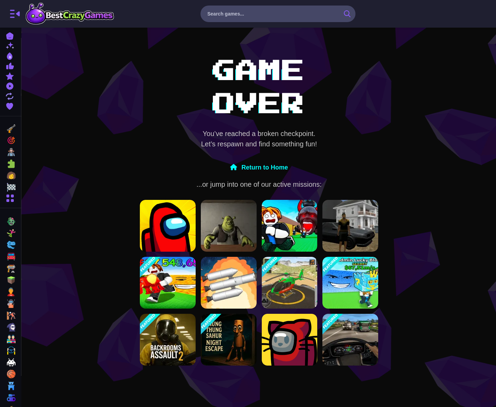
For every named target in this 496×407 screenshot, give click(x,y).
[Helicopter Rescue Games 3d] (290, 283)
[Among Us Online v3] (290, 340)
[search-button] (347, 13)
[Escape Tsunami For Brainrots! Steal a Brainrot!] (350, 283)
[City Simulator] (350, 226)
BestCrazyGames (69, 14)
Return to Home (259, 167)
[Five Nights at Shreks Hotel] (229, 226)
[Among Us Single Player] (168, 226)
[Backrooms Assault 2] (168, 340)
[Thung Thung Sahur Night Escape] (229, 340)
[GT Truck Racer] (350, 340)
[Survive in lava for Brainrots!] (168, 283)
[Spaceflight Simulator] (229, 283)
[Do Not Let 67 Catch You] (290, 226)
